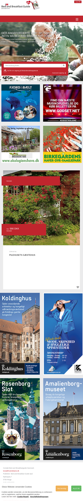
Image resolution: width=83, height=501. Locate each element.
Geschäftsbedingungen (39, 497)
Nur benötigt (61, 488)
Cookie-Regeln (23, 497)
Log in (78, 1)
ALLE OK (76, 488)
